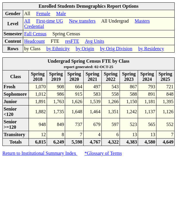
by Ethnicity (58, 48)
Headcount (34, 41)
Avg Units (94, 41)
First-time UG (49, 20)
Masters (142, 20)
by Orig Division (116, 48)
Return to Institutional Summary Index (39, 153)
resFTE (72, 41)
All (27, 20)
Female (43, 13)
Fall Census (35, 33)
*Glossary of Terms (103, 153)
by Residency (151, 48)
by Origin (85, 48)
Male (61, 13)
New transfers (82, 20)
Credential (34, 26)
